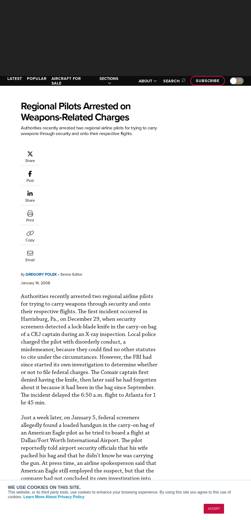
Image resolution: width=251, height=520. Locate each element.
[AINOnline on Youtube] (13, 418)
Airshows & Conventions (152, 474)
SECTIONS (109, 81)
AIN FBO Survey (22, 441)
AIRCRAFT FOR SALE (66, 81)
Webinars (140, 467)
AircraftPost (18, 458)
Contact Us (205, 460)
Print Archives (144, 441)
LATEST (14, 78)
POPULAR (36, 78)
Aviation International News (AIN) (28, 449)
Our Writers (206, 447)
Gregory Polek (41, 175)
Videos (138, 460)
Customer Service (84, 447)
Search (173, 81)
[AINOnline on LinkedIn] (33, 418)
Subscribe (207, 81)
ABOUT (148, 81)
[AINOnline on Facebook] (4, 418)
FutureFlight (16, 471)
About (201, 441)
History (202, 454)
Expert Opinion (145, 447)
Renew (75, 454)
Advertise (207, 467)
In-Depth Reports (146, 454)
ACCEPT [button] (214, 508)
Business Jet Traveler (26, 465)
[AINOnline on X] (23, 418)
